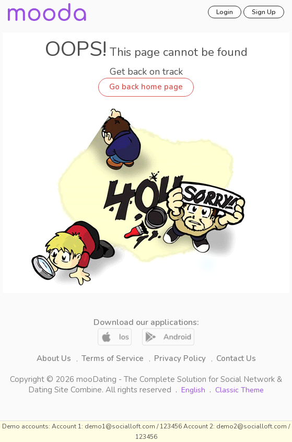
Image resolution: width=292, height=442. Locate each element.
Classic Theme (239, 390)
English (194, 390)
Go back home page (146, 87)
